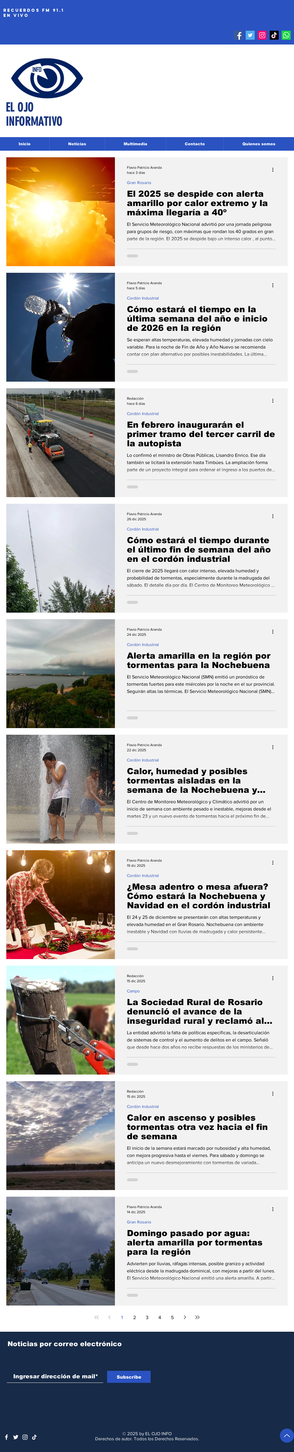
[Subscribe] (129, 1377)
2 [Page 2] (134, 1317)
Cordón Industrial (143, 298)
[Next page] (184, 1317)
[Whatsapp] (286, 35)
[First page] (96, 1317)
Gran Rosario (139, 182)
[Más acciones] (274, 169)
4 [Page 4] (159, 1317)
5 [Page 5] (172, 1317)
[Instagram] (262, 35)
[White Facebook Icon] (6, 1437)
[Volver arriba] (287, 1436)
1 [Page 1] (122, 1317)
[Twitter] (250, 35)
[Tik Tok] (274, 35)
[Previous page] (109, 1317)
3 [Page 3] (147, 1317)
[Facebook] (238, 35)
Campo (133, 991)
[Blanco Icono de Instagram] (25, 1437)
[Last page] (197, 1317)
